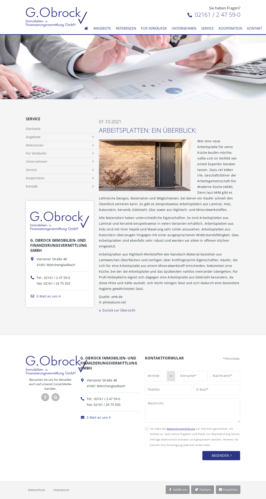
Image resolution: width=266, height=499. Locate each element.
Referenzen (126, 28)
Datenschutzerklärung (181, 428)
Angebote (102, 28)
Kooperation (230, 28)
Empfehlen (228, 490)
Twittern (203, 490)
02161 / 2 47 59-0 (213, 14)
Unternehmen (183, 28)
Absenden (220, 455)
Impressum (61, 490)
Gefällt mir (177, 490)
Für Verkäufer (154, 28)
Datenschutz (36, 490)
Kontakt (254, 28)
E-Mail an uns (44, 296)
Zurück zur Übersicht (118, 310)
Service (207, 28)
